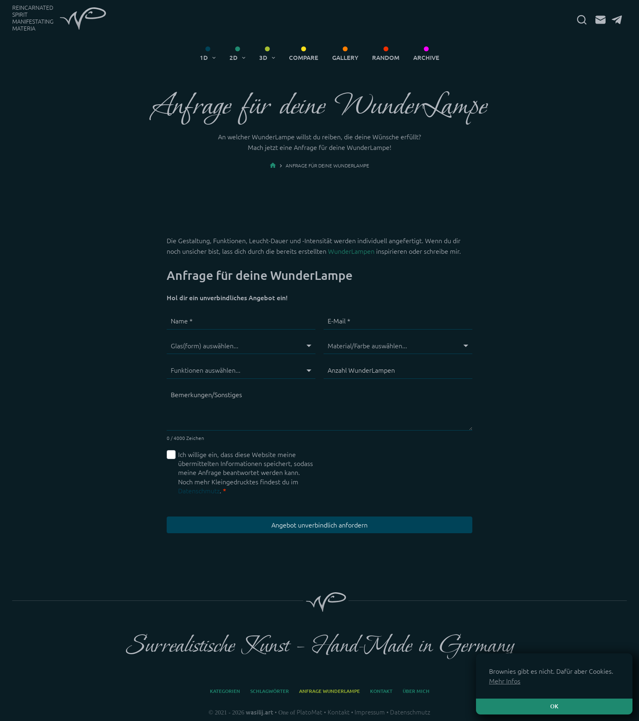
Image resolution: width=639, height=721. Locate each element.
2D (239, 58)
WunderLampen (351, 251)
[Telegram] (617, 20)
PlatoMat (309, 712)
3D (268, 58)
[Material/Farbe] (398, 346)
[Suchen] (581, 19)
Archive (426, 57)
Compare (303, 57)
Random (385, 57)
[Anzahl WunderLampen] (398, 370)
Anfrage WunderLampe (329, 691)
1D (209, 58)
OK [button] (554, 706)
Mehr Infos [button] (504, 681)
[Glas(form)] (241, 346)
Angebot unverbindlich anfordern (319, 525)
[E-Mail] (600, 20)
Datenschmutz (199, 491)
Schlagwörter (269, 691)
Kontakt (381, 691)
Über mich (416, 691)
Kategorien (225, 691)
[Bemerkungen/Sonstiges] (319, 409)
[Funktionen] (241, 370)
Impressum (370, 712)
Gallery (345, 57)
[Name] (241, 321)
